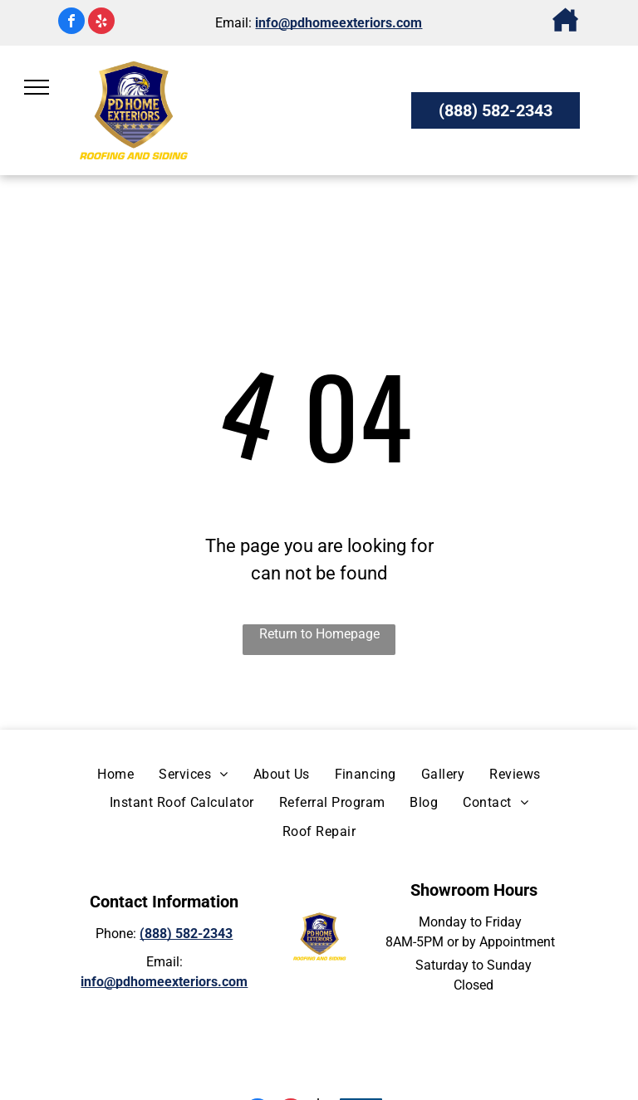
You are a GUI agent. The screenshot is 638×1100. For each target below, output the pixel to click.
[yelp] (101, 22)
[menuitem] (115, 774)
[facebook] (71, 22)
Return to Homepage (319, 634)
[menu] (36, 87)
